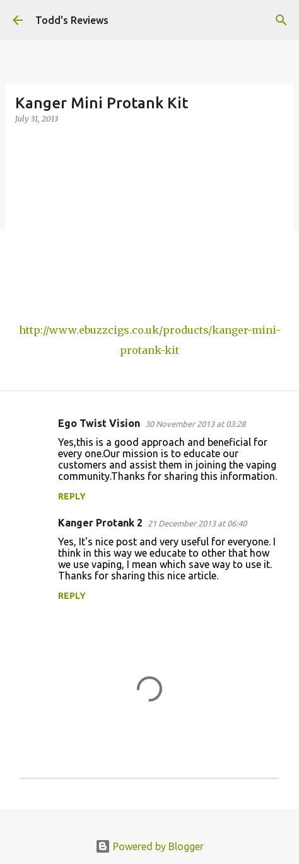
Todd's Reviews (71, 20)
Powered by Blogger (149, 846)
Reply (72, 496)
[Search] (281, 20)
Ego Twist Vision (99, 423)
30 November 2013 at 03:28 (195, 423)
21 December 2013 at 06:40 (197, 523)
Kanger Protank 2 (100, 522)
